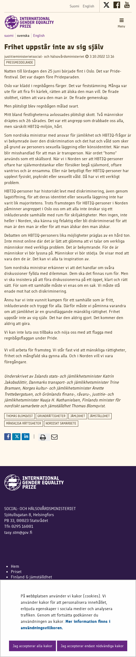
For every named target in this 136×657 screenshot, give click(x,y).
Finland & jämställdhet (31, 577)
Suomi (74, 6)
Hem (15, 566)
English (88, 6)
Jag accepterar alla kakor (32, 645)
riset (17, 571)
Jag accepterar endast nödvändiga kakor (92, 645)
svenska (23, 35)
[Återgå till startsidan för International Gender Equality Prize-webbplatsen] (29, 22)
